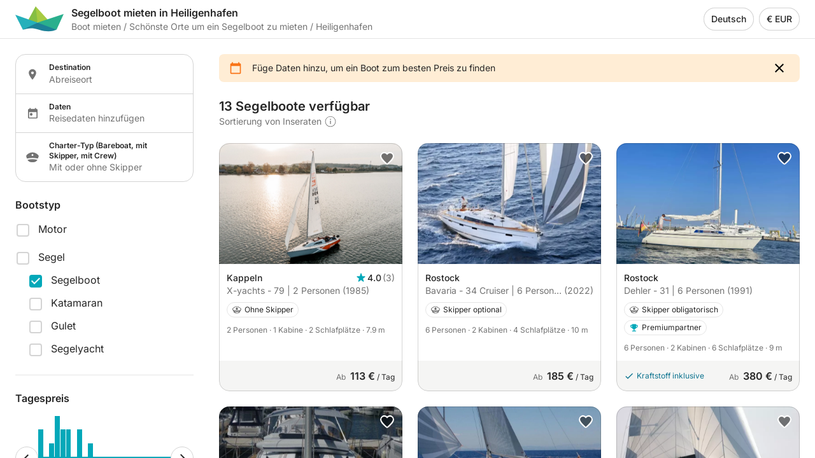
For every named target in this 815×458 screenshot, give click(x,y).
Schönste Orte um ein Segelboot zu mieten (218, 26)
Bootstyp (37, 204)
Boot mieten (96, 26)
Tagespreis (42, 398)
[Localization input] (113, 79)
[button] (779, 68)
